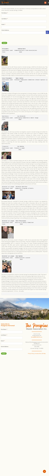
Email (3, 24)
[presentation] (11, 37)
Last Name (5, 18)
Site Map (44, 353)
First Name (5, 13)
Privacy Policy (31, 353)
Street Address (5, 30)
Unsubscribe (38, 353)
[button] (47, 32)
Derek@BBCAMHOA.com (36, 337)
